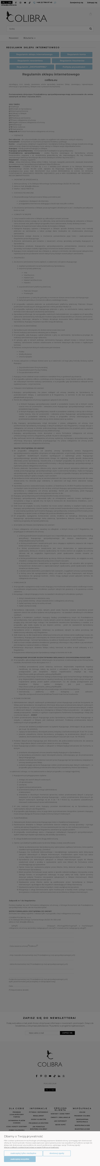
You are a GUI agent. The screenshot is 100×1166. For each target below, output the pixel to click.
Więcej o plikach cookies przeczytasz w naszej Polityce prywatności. (31, 1147)
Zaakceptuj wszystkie (19, 1159)
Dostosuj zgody (57, 1153)
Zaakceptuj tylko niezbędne (23, 1153)
